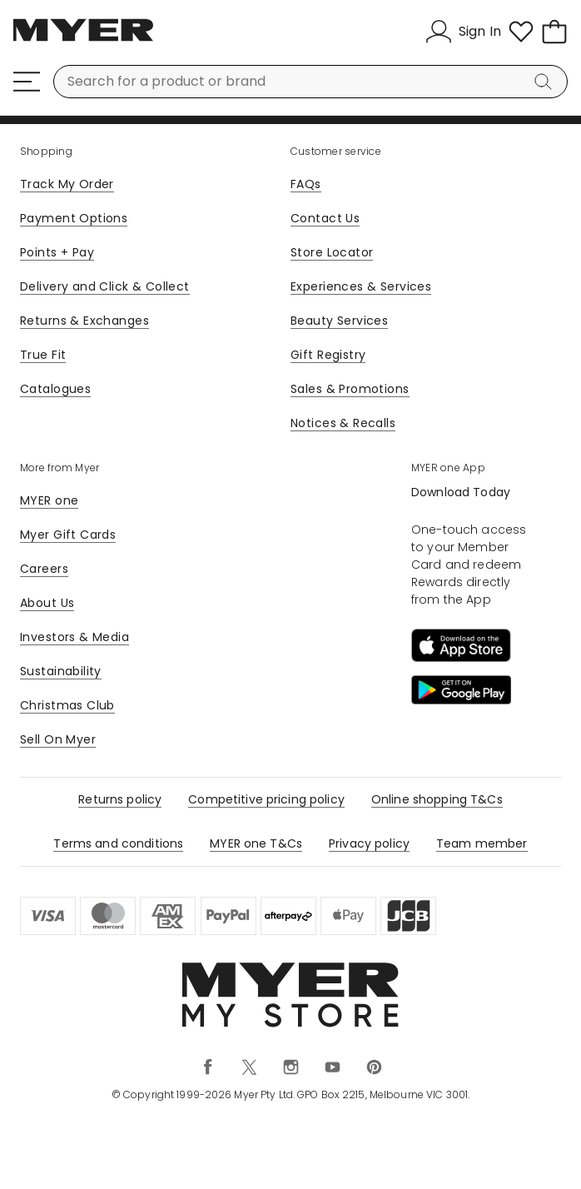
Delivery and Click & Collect (105, 286)
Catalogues (55, 389)
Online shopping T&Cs (437, 799)
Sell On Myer (58, 739)
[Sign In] (463, 31)
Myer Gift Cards (68, 534)
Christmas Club (67, 705)
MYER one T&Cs (256, 843)
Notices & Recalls (342, 423)
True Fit (43, 354)
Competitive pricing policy (266, 799)
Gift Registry (327, 354)
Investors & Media (74, 637)
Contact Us (325, 218)
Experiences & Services (360, 286)
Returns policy (119, 799)
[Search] (546, 81)
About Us (47, 602)
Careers (44, 568)
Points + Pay (57, 252)
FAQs (305, 184)
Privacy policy (369, 843)
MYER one (49, 500)
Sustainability (61, 671)
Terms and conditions (118, 843)
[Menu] (26, 81)
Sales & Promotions (350, 389)
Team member (482, 843)
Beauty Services (339, 320)
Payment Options (73, 218)
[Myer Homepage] (83, 39)
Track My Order (67, 184)
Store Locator (331, 252)
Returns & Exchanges (84, 320)
